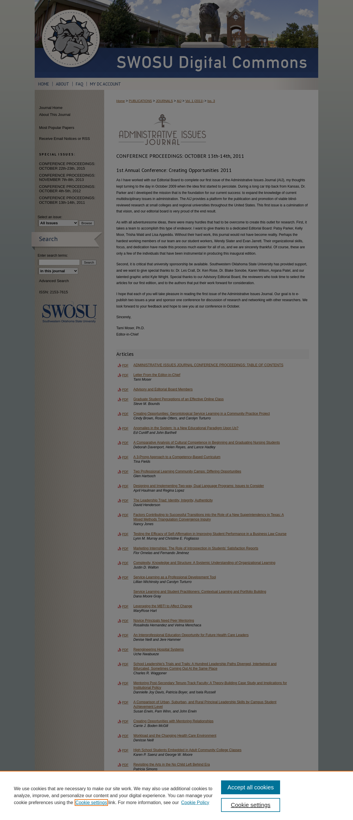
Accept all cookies (250, 787)
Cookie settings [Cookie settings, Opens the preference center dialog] (251, 805)
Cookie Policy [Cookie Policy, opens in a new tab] (195, 802)
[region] (176, 795)
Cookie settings (91, 802)
